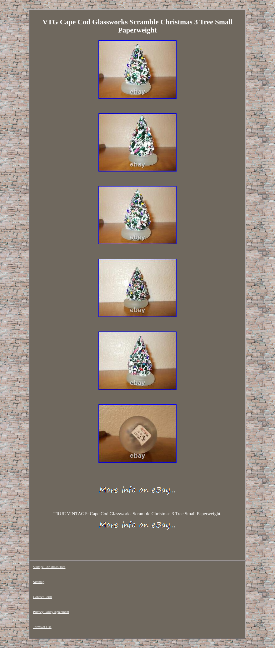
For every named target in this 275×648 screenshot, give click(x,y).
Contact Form (42, 597)
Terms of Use (42, 627)
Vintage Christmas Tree (49, 567)
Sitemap (38, 582)
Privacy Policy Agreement (51, 612)
